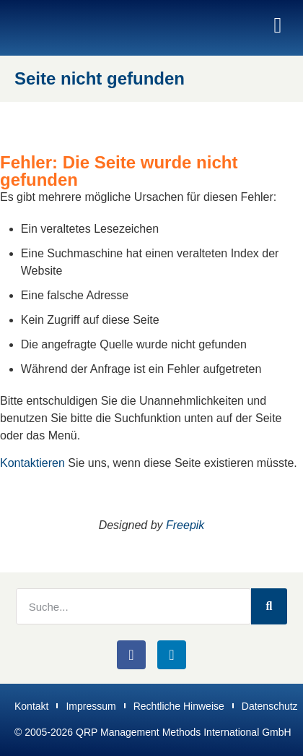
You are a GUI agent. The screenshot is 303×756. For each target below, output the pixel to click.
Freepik (185, 525)
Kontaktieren (32, 463)
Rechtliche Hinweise (178, 706)
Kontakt (31, 706)
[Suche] (269, 606)
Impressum (90, 706)
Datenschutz (270, 706)
